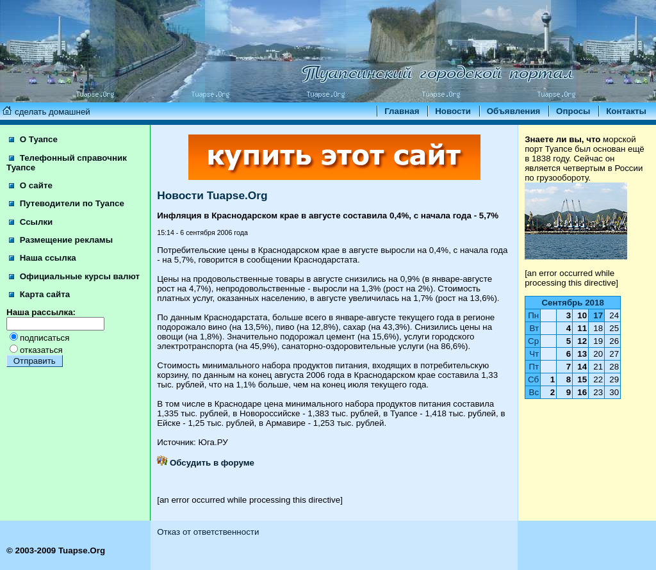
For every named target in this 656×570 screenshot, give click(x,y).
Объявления (514, 111)
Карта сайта (39, 294)
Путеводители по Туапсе (66, 203)
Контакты (626, 111)
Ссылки (31, 222)
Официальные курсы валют (74, 276)
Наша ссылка (42, 258)
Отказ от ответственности (208, 532)
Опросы (573, 111)
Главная (401, 111)
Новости (453, 111)
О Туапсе (33, 139)
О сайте (31, 185)
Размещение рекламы (61, 240)
